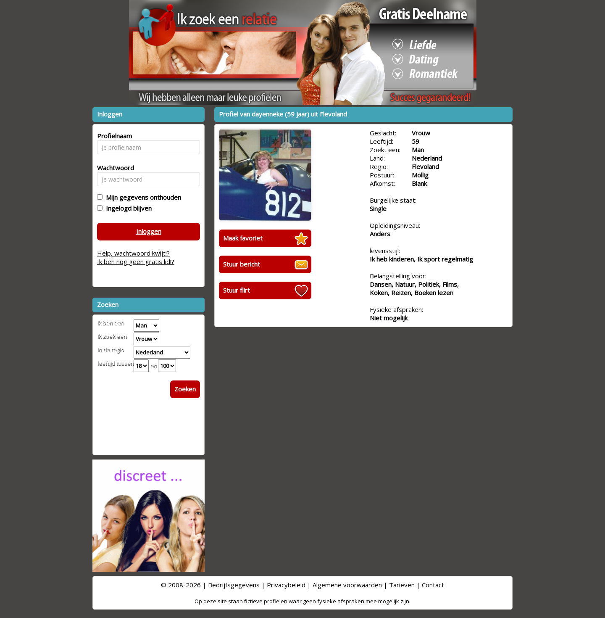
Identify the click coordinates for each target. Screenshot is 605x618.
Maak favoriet (243, 238)
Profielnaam (113, 136)
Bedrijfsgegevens (234, 585)
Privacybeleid (286, 585)
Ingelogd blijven (127, 208)
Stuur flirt (236, 290)
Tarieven (402, 585)
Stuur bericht (241, 264)
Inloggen (148, 231)
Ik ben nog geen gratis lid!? (135, 261)
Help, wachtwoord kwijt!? (133, 253)
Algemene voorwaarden (347, 585)
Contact (433, 585)
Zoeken (185, 389)
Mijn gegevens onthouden (142, 197)
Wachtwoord (113, 168)
